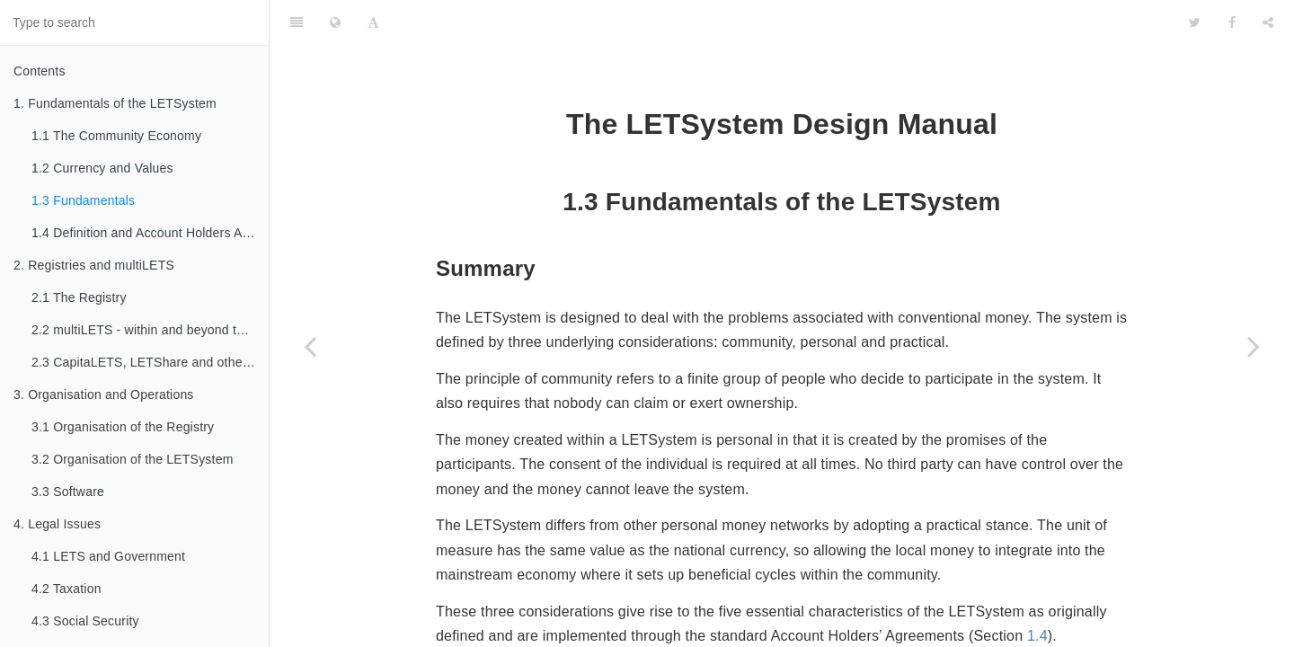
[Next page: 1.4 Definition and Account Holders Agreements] (1253, 346)
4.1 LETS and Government (108, 556)
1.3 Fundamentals (83, 200)
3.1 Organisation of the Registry (122, 427)
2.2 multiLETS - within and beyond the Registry (150, 330)
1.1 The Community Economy (116, 136)
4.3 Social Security (85, 621)
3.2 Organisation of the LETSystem (132, 459)
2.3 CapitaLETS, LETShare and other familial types (150, 362)
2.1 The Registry (79, 297)
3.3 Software (67, 491)
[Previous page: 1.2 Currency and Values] (310, 346)
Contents (39, 71)
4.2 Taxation (66, 588)
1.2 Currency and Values (102, 168)
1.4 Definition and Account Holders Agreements (150, 233)
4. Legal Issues (57, 524)
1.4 (1037, 586)
